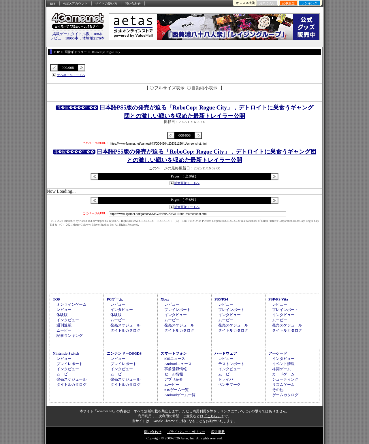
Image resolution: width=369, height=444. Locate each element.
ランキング (309, 3)
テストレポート (231, 364)
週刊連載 (64, 325)
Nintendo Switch (66, 353)
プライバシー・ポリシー (186, 432)
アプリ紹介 (173, 379)
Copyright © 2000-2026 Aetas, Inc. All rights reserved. (184, 438)
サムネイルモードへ (71, 75)
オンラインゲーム (71, 304)
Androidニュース (178, 364)
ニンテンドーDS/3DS (124, 353)
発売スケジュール (125, 325)
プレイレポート (177, 309)
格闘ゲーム (281, 369)
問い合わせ (133, 3)
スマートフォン (174, 353)
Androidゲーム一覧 (179, 395)
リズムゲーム (283, 384)
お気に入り (267, 3)
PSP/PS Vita (278, 299)
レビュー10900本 (64, 38)
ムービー (64, 330)
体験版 (62, 315)
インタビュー (68, 320)
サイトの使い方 (106, 3)
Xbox (165, 299)
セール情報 (173, 374)
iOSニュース (174, 358)
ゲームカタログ (285, 395)
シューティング (285, 379)
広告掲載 (218, 432)
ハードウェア (225, 353)
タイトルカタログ (125, 330)
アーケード (277, 353)
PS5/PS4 (221, 299)
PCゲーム (115, 299)
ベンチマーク (229, 384)
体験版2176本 (93, 38)
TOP (57, 299)
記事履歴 (288, 3)
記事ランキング (70, 335)
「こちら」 (212, 416)
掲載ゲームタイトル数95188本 (77, 34)
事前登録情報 (175, 369)
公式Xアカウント (75, 3)
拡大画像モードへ (186, 183)
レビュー (64, 309)
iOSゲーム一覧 (176, 390)
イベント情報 (283, 364)
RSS (53, 3)
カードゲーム (283, 374)
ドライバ (225, 379)
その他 (277, 390)
